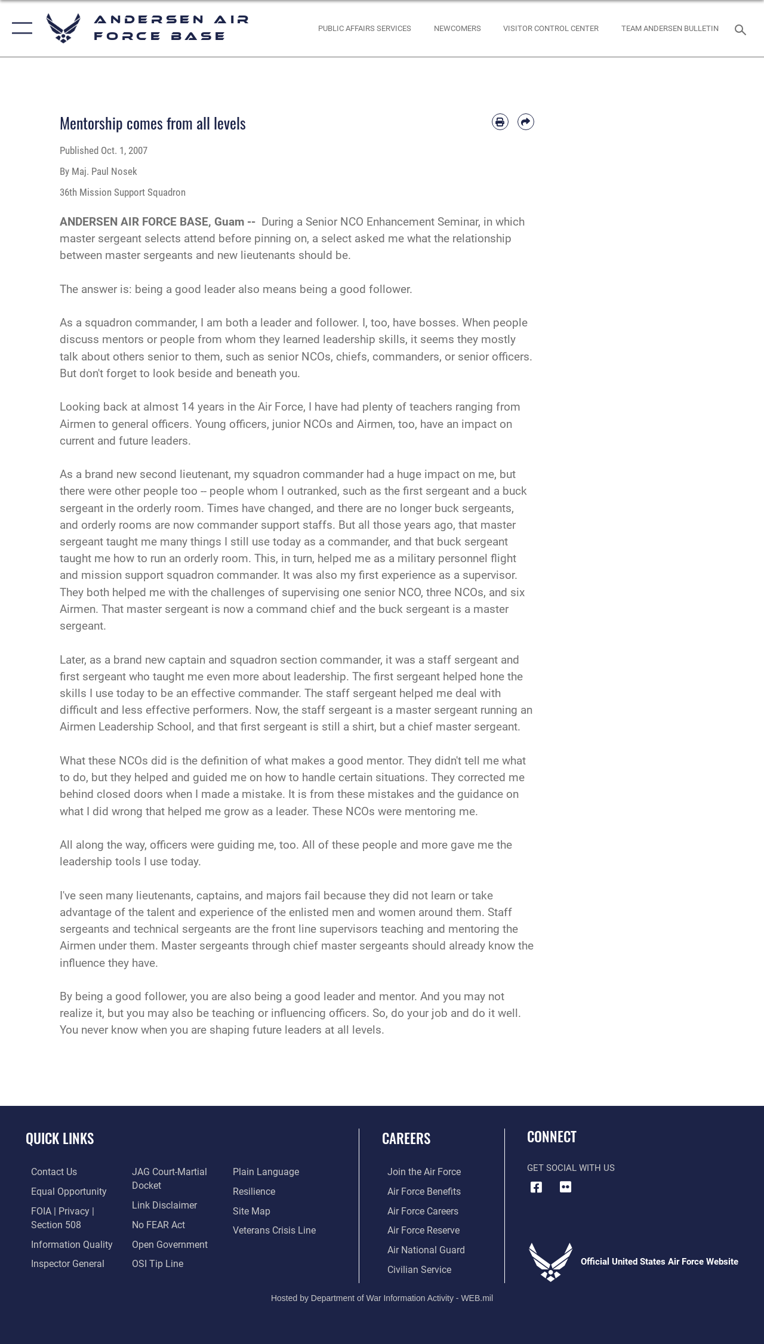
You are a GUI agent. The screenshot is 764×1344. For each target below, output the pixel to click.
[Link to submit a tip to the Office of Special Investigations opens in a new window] (154, 1261)
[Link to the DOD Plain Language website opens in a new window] (265, 1172)
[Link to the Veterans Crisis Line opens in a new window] (275, 1229)
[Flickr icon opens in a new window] (565, 1187)
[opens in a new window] (365, 28)
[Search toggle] (742, 28)
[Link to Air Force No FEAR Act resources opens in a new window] (156, 1224)
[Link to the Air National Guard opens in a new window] (418, 1248)
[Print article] (500, 121)
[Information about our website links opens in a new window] (161, 1205)
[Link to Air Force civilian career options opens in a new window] (412, 1267)
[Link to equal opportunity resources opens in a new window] (61, 1191)
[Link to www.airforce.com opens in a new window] (417, 1172)
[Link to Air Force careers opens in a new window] (417, 1210)
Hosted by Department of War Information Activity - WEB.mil (382, 1295)
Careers (406, 1138)
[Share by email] (525, 121)
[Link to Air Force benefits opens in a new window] (417, 1191)
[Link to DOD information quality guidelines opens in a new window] (64, 1242)
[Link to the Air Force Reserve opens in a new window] (417, 1229)
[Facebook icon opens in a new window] (536, 1187)
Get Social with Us (571, 1168)
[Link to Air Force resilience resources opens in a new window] (255, 1191)
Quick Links (60, 1138)
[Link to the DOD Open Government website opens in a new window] (165, 1242)
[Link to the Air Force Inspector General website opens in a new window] (61, 1261)
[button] (19, 28)
